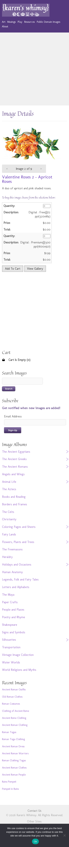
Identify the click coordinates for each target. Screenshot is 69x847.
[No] (64, 835)
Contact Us (34, 810)
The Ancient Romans (15, 466)
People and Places (13, 609)
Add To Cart (12, 268)
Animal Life (9, 482)
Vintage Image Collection (18, 655)
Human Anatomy (12, 572)
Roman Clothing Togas (14, 760)
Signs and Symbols (13, 632)
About (5, 26)
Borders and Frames (14, 504)
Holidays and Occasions (16, 564)
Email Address (13, 416)
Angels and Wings (13, 474)
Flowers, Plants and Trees (18, 542)
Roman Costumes (11, 703)
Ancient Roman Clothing (14, 725)
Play (20, 21)
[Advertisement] (34, 69)
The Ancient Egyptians (16, 451)
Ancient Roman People (14, 774)
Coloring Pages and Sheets (19, 527)
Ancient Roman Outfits (14, 689)
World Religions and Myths (19, 670)
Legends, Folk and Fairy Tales (20, 579)
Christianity (9, 519)
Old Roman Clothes (12, 696)
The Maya (8, 594)
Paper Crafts (10, 602)
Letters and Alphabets (15, 587)
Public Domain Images (48, 21)
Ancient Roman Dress (13, 746)
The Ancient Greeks (14, 459)
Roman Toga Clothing (13, 739)
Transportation (11, 647)
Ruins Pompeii (9, 781)
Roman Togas (9, 732)
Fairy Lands (9, 534)
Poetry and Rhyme (13, 617)
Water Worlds (11, 662)
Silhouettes (9, 639)
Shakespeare (9, 624)
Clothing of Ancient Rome (15, 711)
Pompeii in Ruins (10, 788)
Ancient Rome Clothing (14, 718)
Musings (11, 21)
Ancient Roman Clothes (14, 767)
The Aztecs (9, 489)
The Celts (8, 512)
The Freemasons (12, 549)
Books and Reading (14, 496)
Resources (29, 21)
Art (3, 21)
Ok (35, 841)
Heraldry (7, 557)
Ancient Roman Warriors (15, 753)
